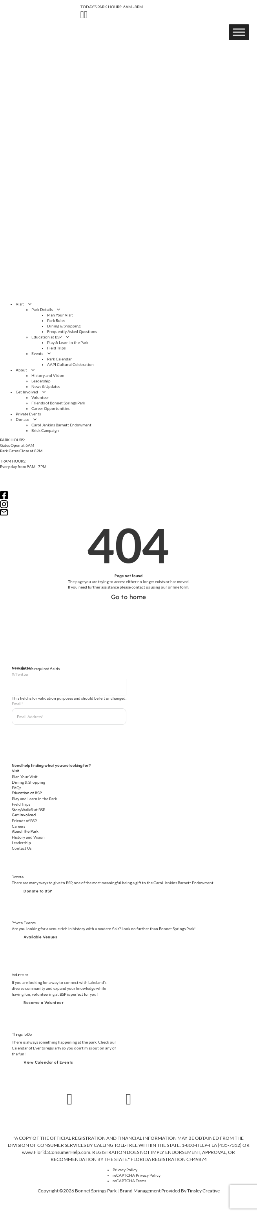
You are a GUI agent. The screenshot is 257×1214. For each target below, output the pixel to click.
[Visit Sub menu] (30, 304)
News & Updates (45, 386)
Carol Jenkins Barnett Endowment (61, 424)
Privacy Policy (125, 1169)
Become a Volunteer (44, 1002)
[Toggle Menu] (239, 32)
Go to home (128, 597)
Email (17, 703)
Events (37, 353)
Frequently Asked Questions (72, 331)
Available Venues (40, 937)
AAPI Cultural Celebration (70, 364)
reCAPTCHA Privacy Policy (136, 1175)
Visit (20, 304)
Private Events (28, 413)
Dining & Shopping (63, 326)
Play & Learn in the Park (67, 342)
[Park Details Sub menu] (58, 309)
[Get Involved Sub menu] (44, 392)
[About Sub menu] (33, 370)
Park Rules (56, 320)
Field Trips (56, 348)
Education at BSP (46, 337)
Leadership (41, 380)
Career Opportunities (50, 408)
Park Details (42, 309)
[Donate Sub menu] (35, 419)
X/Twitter (20, 674)
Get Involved (27, 391)
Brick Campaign (45, 430)
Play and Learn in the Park (34, 798)
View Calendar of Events (48, 1062)
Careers (18, 826)
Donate (22, 419)
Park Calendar (59, 359)
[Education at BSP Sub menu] (67, 337)
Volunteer (40, 397)
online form (178, 587)
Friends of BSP (24, 820)
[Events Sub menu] (49, 353)
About (21, 369)
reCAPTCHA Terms (129, 1180)
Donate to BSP (38, 891)
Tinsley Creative (203, 1191)
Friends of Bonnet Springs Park (58, 402)
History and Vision (47, 375)
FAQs (16, 787)
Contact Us (21, 848)
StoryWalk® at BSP (28, 809)
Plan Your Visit (60, 315)
